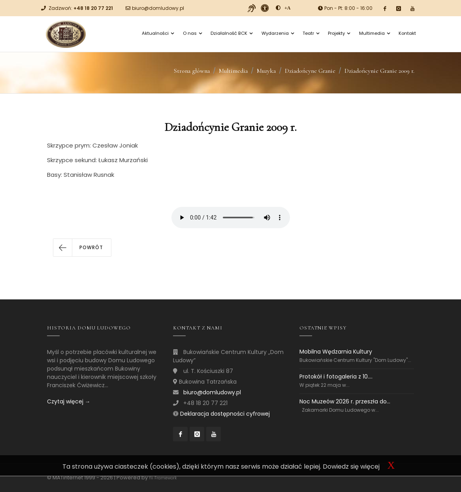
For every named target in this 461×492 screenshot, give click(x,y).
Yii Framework (163, 478)
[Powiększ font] (287, 7)
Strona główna (192, 71)
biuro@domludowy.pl (158, 8)
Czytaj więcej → (68, 401)
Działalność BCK (231, 33)
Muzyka (266, 71)
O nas (192, 33)
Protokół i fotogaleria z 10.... (336, 376)
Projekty (339, 33)
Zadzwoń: (81, 8)
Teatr (311, 33)
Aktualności (158, 33)
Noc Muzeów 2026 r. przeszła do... (344, 401)
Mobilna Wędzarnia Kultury (335, 352)
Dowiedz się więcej (351, 466)
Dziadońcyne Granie (310, 71)
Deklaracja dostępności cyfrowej (225, 414)
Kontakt (407, 33)
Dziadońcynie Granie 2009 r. (379, 71)
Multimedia (374, 33)
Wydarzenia (278, 33)
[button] (82, 247)
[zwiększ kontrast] (278, 7)
